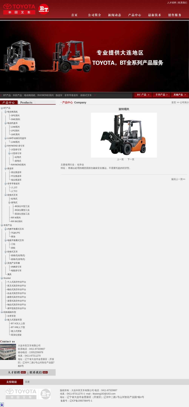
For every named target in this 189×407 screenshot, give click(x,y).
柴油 (13, 236)
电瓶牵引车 (16, 270)
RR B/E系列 (16, 221)
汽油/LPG (15, 233)
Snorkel (7, 278)
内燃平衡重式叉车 (15, 229)
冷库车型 (11, 316)
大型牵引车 (16, 149)
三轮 (13, 244)
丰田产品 (17, 95)
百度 (27, 382)
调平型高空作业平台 (16, 308)
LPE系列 (15, 130)
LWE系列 (15, 134)
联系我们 (182, 2)
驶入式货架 (16, 331)
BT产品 (7, 95)
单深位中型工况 (22, 206)
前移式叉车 (86, 95)
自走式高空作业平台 (16, 293)
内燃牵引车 (16, 267)
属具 (9, 274)
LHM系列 (15, 127)
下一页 (131, 159)
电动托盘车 (12, 123)
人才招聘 (171, 2)
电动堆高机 (29, 95)
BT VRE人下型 (18, 327)
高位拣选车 (16, 172)
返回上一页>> (178, 179)
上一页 (120, 159)
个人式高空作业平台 (16, 282)
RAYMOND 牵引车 (16, 146)
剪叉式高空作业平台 (16, 286)
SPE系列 (15, 115)
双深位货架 (16, 335)
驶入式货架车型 (14, 320)
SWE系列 (15, 119)
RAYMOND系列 (45, 95)
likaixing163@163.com (104, 393)
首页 (173, 102)
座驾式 (18, 161)
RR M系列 (16, 217)
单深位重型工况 (22, 210)
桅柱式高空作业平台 (16, 289)
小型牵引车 (16, 153)
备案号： (65, 400)
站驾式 (18, 157)
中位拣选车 (16, 176)
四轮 (13, 248)
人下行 (14, 191)
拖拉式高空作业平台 (16, 304)
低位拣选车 (16, 180)
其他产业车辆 (13, 263)
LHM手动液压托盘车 (16, 138)
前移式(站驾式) (18, 255)
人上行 (14, 187)
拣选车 (59, 95)
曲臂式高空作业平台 (16, 297)
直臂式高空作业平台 (16, 301)
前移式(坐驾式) (18, 259)
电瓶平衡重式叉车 (15, 240)
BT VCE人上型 (18, 323)
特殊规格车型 (10, 312)
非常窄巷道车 (71, 95)
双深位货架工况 (22, 214)
